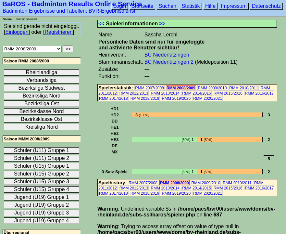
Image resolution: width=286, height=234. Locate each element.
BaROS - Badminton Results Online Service (72, 3)
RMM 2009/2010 (212, 88)
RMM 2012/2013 (133, 93)
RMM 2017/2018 (113, 98)
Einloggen (16, 32)
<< (101, 23)
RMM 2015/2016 (228, 93)
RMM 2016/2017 (259, 93)
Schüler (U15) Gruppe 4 (41, 189)
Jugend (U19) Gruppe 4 (41, 220)
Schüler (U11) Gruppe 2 (41, 158)
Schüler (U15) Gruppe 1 (41, 166)
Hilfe (210, 6)
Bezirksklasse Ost (41, 119)
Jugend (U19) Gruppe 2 (41, 205)
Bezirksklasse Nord (41, 111)
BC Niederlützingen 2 (168, 62)
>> (162, 23)
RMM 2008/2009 (181, 88)
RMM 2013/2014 (165, 93)
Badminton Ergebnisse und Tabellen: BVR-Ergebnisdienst (69, 11)
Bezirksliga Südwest (41, 88)
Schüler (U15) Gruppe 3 (41, 181)
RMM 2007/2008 (149, 88)
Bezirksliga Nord (41, 95)
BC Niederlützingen (166, 55)
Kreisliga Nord (41, 127)
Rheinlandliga (41, 72)
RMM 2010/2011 (243, 88)
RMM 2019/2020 (176, 98)
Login (119, 6)
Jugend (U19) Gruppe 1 (41, 197)
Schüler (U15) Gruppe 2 (41, 173)
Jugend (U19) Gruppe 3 (41, 212)
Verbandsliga (42, 80)
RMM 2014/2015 (196, 93)
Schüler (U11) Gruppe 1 (41, 150)
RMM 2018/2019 (145, 98)
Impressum (233, 6)
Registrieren (58, 32)
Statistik (191, 6)
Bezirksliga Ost (41, 103)
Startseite (142, 6)
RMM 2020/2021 (207, 98)
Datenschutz (266, 6)
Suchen (167, 6)
